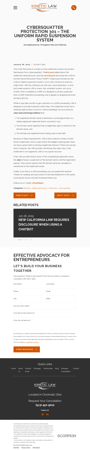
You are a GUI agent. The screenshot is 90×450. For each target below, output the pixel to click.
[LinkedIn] (47, 415)
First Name (17, 284)
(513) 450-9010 (45, 406)
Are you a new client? (21, 306)
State (48, 299)
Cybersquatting (64, 188)
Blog (57, 370)
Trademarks (52, 188)
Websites (27, 188)
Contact (76, 370)
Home (13, 370)
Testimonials (48, 370)
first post (50, 72)
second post (49, 75)
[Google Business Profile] (43, 415)
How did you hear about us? (24, 314)
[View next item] (33, 240)
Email (48, 292)
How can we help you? (22, 321)
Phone (15, 292)
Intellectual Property (39, 188)
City (14, 299)
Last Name (50, 284)
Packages (37, 370)
